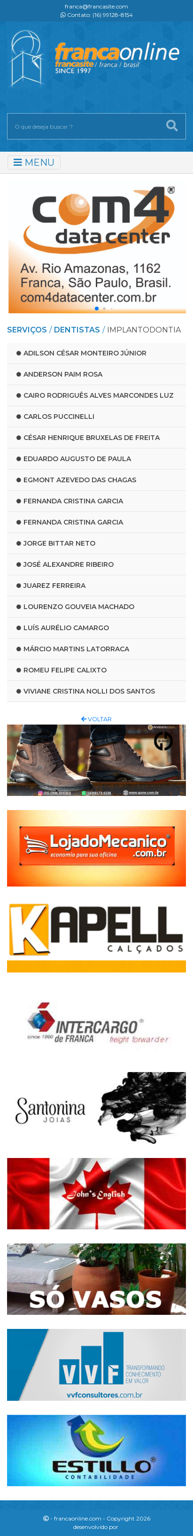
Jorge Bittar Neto (55, 543)
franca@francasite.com (96, 6)
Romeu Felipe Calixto (61, 670)
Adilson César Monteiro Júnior (81, 353)
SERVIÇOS (27, 329)
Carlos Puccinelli (55, 416)
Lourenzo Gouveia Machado (75, 606)
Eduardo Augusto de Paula (73, 458)
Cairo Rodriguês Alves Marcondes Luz (95, 395)
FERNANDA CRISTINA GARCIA (69, 501)
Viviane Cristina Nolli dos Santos (85, 691)
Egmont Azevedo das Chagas (76, 480)
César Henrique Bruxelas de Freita (88, 437)
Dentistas (77, 329)
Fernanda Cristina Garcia (69, 522)
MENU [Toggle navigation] (34, 162)
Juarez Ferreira (50, 585)
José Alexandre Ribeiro (65, 564)
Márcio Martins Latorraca (72, 649)
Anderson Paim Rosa (59, 374)
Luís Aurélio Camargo (62, 628)
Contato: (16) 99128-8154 (97, 14)
